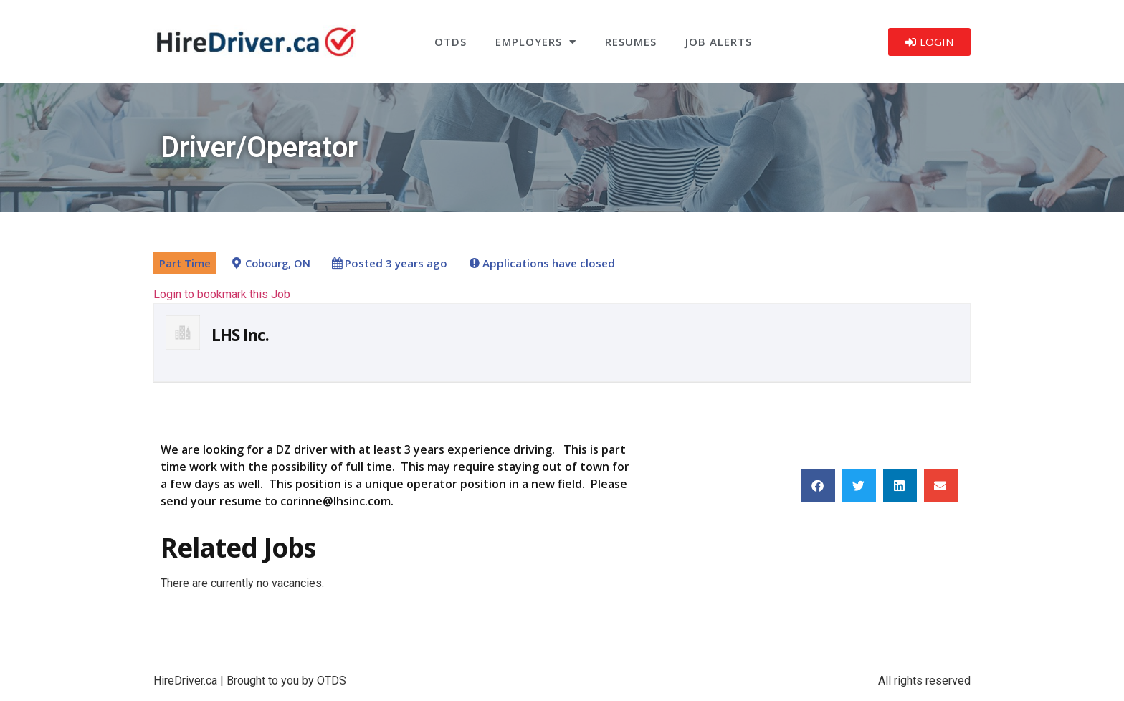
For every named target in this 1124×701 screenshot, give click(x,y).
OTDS (450, 41)
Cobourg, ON (277, 263)
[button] (818, 485)
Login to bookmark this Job (221, 294)
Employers (535, 41)
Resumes (631, 41)
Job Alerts (718, 41)
